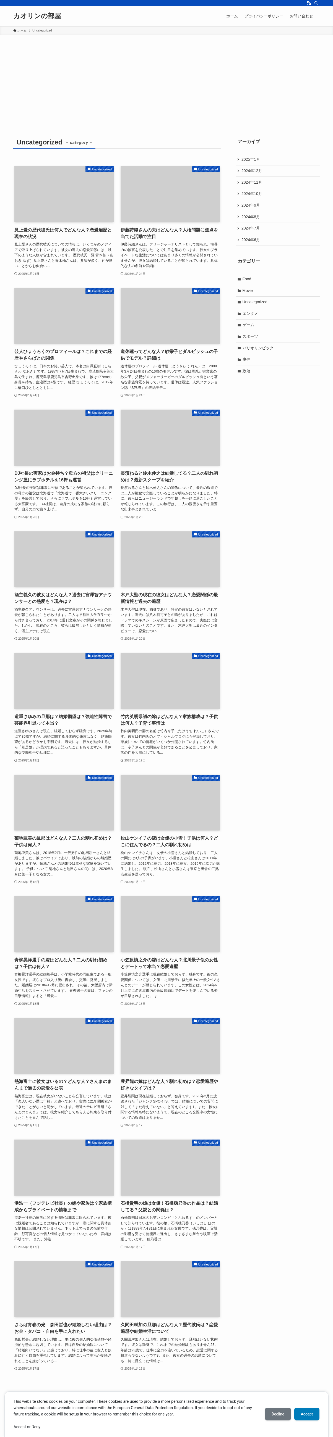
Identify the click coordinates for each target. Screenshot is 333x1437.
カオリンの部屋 (37, 16)
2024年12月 (251, 170)
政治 (246, 371)
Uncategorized (255, 302)
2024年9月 (250, 205)
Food (247, 279)
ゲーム (248, 325)
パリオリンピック (258, 348)
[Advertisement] (166, 76)
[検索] (316, 3)
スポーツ (250, 336)
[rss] (309, 3)
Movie (248, 290)
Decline (277, 1414)
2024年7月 (250, 228)
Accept (307, 1414)
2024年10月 (251, 193)
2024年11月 (251, 182)
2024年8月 (250, 217)
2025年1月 (250, 159)
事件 (246, 359)
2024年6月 (250, 240)
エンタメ (250, 313)
